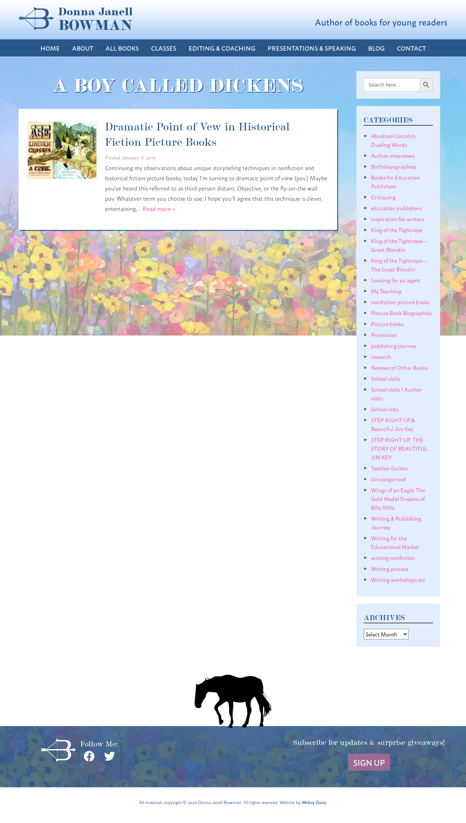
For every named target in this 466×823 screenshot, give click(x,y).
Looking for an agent (395, 279)
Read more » (159, 208)
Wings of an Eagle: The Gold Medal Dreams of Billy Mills (398, 498)
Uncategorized (388, 478)
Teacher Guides (389, 467)
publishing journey (393, 345)
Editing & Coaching (222, 48)
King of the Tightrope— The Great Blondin (399, 264)
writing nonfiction (393, 557)
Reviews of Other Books (399, 367)
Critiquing (383, 196)
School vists (385, 408)
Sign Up (369, 762)
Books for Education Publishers (395, 181)
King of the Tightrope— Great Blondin (399, 245)
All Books (122, 48)
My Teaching (386, 290)
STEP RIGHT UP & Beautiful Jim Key (393, 424)
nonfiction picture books (400, 301)
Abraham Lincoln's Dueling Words (393, 140)
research (381, 356)
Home (50, 48)
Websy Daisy (314, 802)
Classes (163, 48)
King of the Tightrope (396, 229)
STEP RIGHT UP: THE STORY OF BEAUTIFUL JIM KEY (399, 448)
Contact (411, 48)
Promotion (384, 334)
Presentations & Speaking (312, 48)
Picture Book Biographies (401, 312)
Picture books (387, 323)
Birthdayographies (393, 166)
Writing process (389, 568)
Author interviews (392, 155)
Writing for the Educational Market (395, 542)
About (82, 48)
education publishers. (397, 207)
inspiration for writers (397, 218)
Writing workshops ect (398, 579)
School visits (385, 378)
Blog (376, 48)
